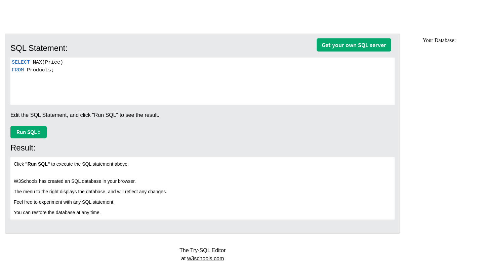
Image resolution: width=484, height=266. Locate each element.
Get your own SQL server (354, 45)
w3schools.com (205, 258)
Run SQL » (28, 132)
